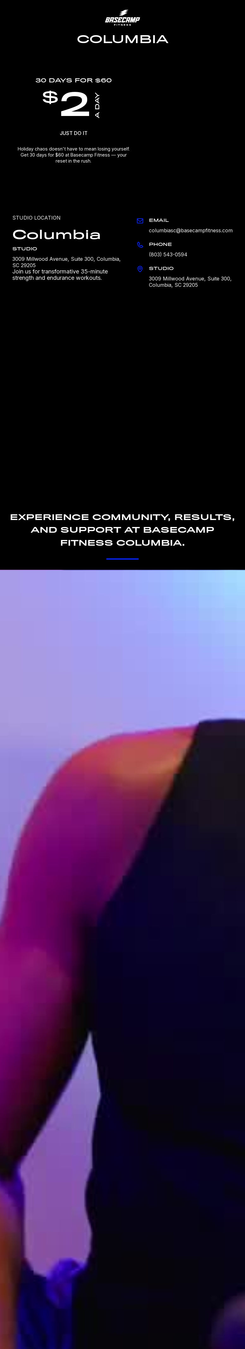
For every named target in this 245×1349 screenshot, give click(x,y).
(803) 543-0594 (168, 254)
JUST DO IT (74, 133)
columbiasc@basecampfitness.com (191, 230)
